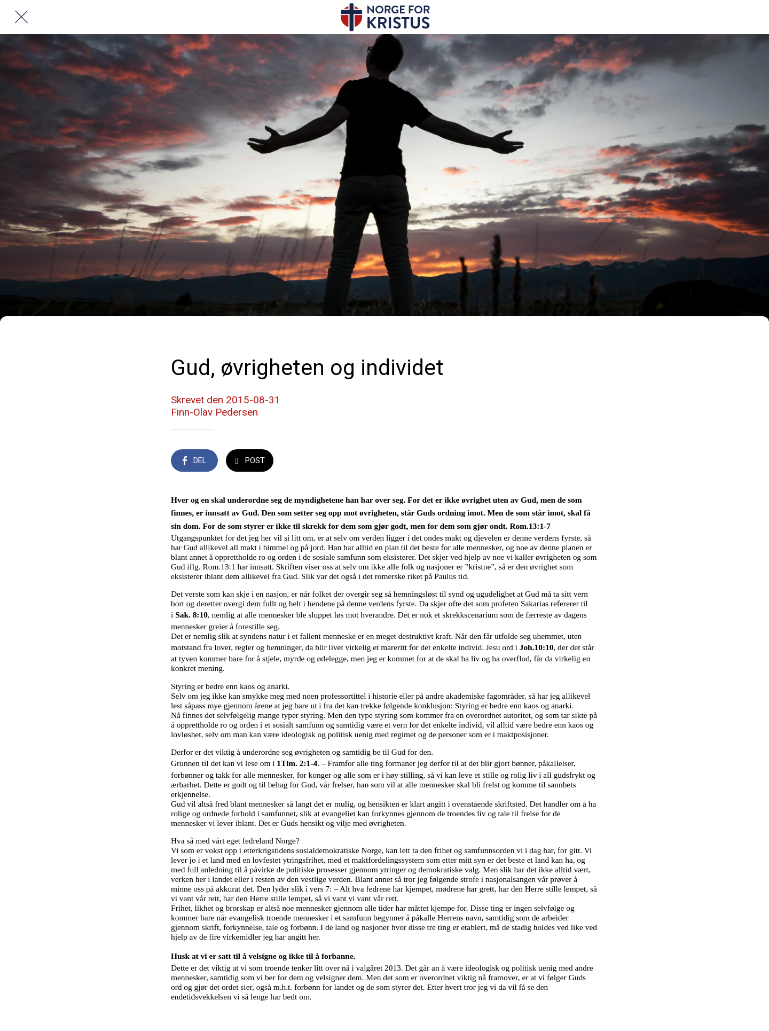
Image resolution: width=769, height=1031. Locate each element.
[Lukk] (21, 17)
